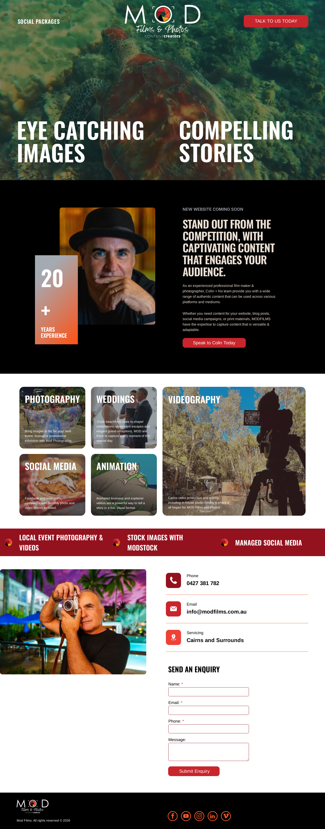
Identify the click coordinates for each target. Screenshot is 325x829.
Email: (174, 702)
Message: (177, 739)
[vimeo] (226, 816)
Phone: (174, 721)
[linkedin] (213, 816)
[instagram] (199, 816)
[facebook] (173, 816)
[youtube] (186, 816)
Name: (174, 684)
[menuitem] (38, 21)
